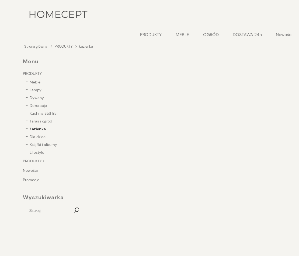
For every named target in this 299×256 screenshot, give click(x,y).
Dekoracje (38, 105)
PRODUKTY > (34, 161)
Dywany (37, 97)
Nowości (30, 170)
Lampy (35, 89)
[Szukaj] (76, 210)
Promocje (31, 179)
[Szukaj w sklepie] (48, 210)
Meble (35, 82)
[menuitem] (151, 35)
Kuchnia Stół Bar (44, 113)
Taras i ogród (41, 121)
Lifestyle (37, 152)
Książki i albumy (43, 144)
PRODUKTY (32, 73)
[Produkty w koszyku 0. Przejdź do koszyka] (273, 14)
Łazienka (38, 129)
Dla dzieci (38, 136)
